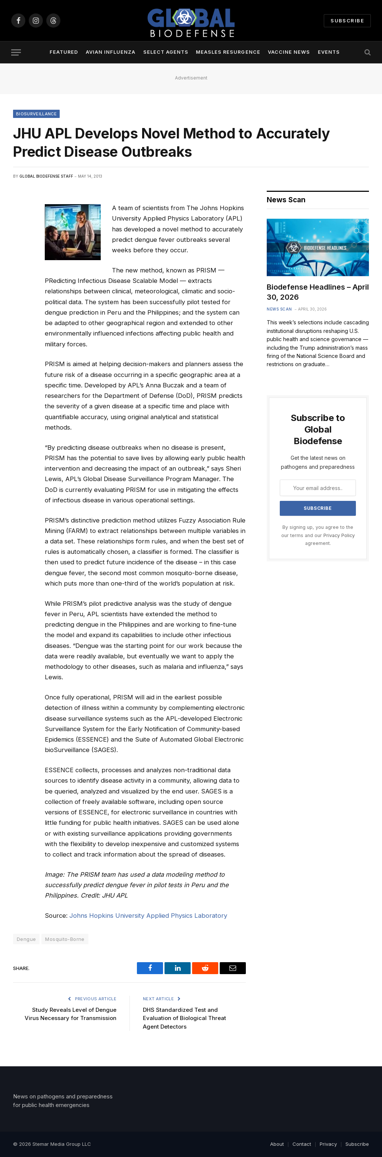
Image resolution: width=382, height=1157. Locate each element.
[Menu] (16, 52)
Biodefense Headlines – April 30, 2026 (318, 292)
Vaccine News (289, 52)
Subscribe (347, 21)
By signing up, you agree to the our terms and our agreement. (318, 535)
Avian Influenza (110, 52)
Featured (64, 52)
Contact (301, 1144)
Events (329, 52)
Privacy (328, 1144)
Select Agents (165, 52)
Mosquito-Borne (64, 939)
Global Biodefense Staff (46, 176)
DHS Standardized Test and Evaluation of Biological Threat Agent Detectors (184, 1018)
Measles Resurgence (228, 52)
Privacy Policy (339, 535)
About (277, 1144)
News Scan (279, 309)
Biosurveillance (36, 113)
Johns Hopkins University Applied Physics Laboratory (148, 915)
